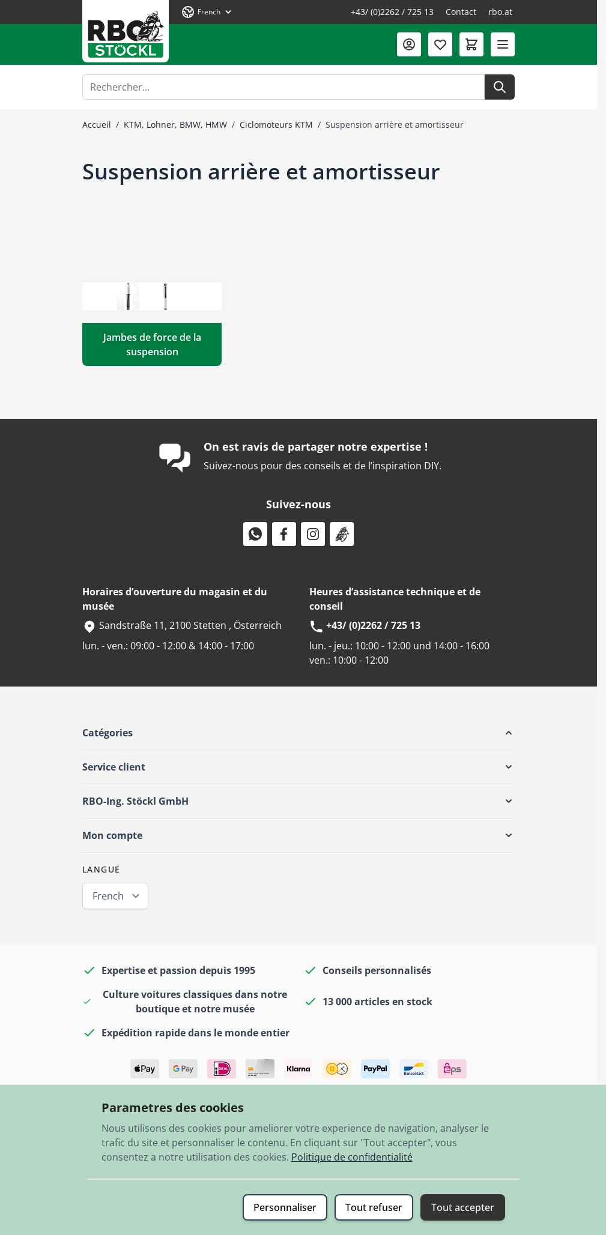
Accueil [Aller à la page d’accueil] (96, 124)
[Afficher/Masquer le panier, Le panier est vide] (471, 44)
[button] (298, 733)
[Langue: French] (207, 12)
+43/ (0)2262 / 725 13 (392, 11)
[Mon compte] (409, 44)
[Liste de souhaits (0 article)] (440, 44)
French (108, 896)
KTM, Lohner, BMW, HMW (175, 124)
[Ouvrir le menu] (503, 44)
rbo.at (500, 11)
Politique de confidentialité (352, 1157)
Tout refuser (373, 1207)
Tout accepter (462, 1207)
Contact (461, 11)
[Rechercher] (500, 87)
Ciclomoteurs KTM (276, 124)
